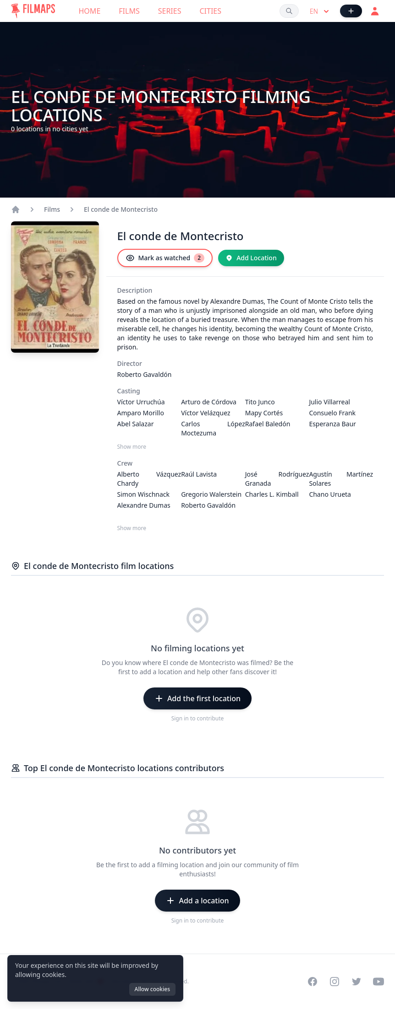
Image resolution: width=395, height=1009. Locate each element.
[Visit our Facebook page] (312, 981)
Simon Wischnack (143, 494)
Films (129, 11)
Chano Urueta (330, 494)
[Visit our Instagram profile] (334, 981)
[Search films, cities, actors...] (289, 11)
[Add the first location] (197, 698)
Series (169, 11)
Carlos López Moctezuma (213, 428)
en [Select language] (320, 11)
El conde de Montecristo (121, 209)
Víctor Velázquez (205, 412)
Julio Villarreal (329, 401)
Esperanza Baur (332, 423)
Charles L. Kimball (272, 494)
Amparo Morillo (140, 412)
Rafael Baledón (268, 423)
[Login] (374, 10)
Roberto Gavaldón (144, 374)
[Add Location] (251, 258)
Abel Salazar (135, 423)
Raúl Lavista (199, 474)
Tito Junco (260, 401)
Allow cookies (152, 989)
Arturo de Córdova (208, 401)
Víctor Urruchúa (141, 401)
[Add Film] (351, 11)
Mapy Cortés (264, 412)
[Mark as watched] (165, 258)
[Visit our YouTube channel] (378, 981)
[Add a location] (197, 901)
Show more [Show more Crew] (132, 528)
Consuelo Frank (332, 412)
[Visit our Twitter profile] (356, 981)
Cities (210, 11)
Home (90, 11)
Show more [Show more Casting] (132, 447)
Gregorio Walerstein (211, 494)
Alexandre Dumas (143, 505)
